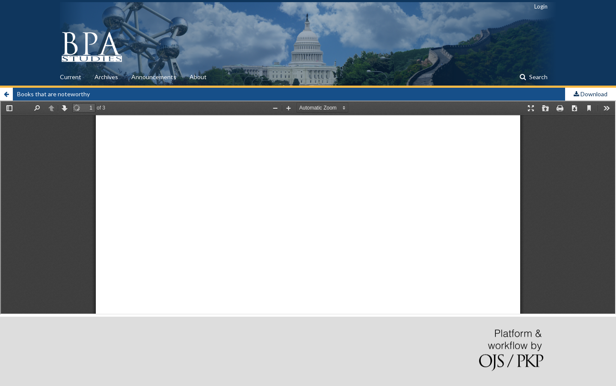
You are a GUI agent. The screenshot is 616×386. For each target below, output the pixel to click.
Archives (106, 76)
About (198, 76)
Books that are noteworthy (53, 94)
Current (70, 76)
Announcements (153, 76)
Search (538, 76)
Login (541, 6)
